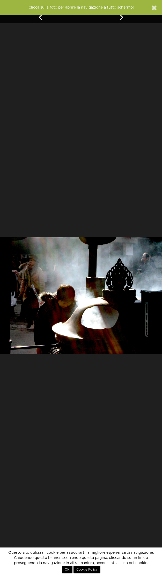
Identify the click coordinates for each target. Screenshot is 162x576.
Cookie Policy (87, 569)
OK (67, 569)
